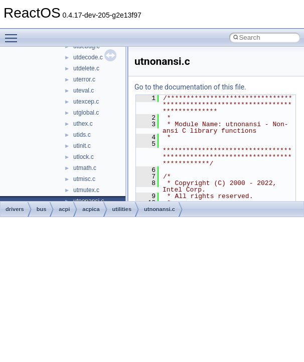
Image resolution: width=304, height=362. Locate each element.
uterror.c (84, 79)
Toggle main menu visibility (13, 34)
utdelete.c (86, 68)
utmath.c (84, 167)
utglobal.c (86, 112)
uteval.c (83, 90)
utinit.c (82, 145)
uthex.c (83, 123)
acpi (64, 209)
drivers (15, 209)
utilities (122, 209)
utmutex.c (86, 190)
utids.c (82, 134)
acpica (90, 209)
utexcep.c (86, 101)
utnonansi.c (159, 209)
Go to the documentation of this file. (190, 87)
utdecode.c (88, 57)
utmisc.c (84, 179)
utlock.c (83, 156)
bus (42, 209)
